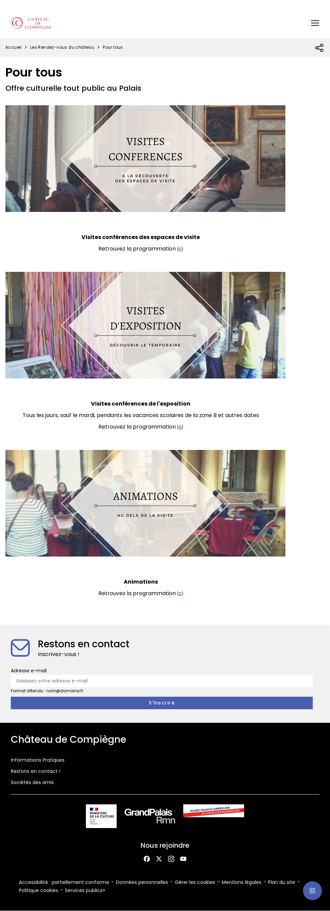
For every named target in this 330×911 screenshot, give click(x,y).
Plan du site (281, 882)
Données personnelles (142, 882)
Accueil (13, 47)
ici (180, 249)
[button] (315, 23)
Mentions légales (241, 882)
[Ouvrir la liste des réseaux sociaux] (319, 48)
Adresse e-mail (29, 670)
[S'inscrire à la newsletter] (162, 703)
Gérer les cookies (195, 882)
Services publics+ (85, 890)
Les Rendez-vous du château (62, 47)
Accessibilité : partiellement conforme (64, 882)
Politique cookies (38, 890)
